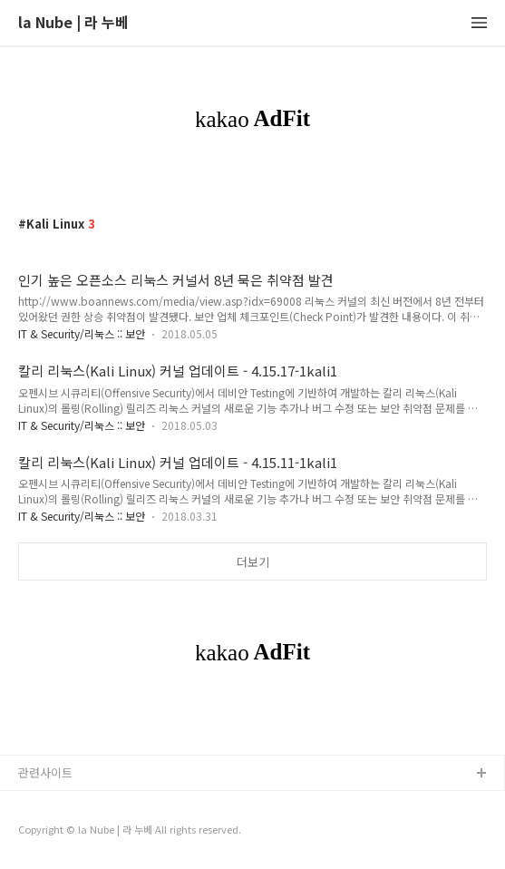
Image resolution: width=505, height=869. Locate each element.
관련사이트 (45, 772)
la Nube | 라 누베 (73, 23)
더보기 (253, 562)
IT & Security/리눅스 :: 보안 (81, 333)
